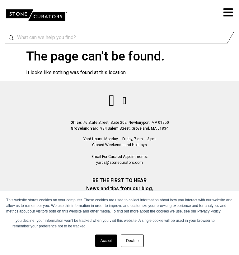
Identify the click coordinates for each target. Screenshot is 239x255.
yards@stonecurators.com (119, 162)
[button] (228, 13)
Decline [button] (132, 241)
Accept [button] (106, 241)
